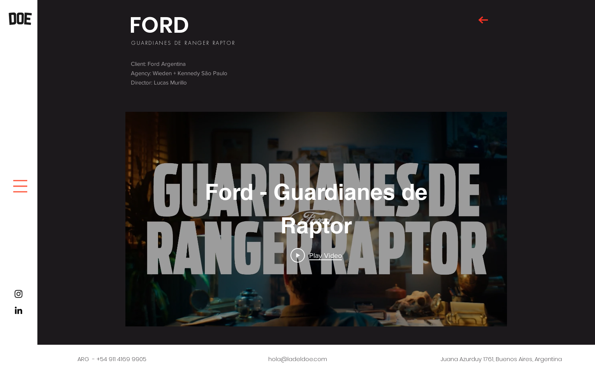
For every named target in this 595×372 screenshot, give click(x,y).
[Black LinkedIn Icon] (18, 310)
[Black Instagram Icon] (18, 294)
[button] (20, 186)
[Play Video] (316, 255)
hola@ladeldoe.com (297, 359)
